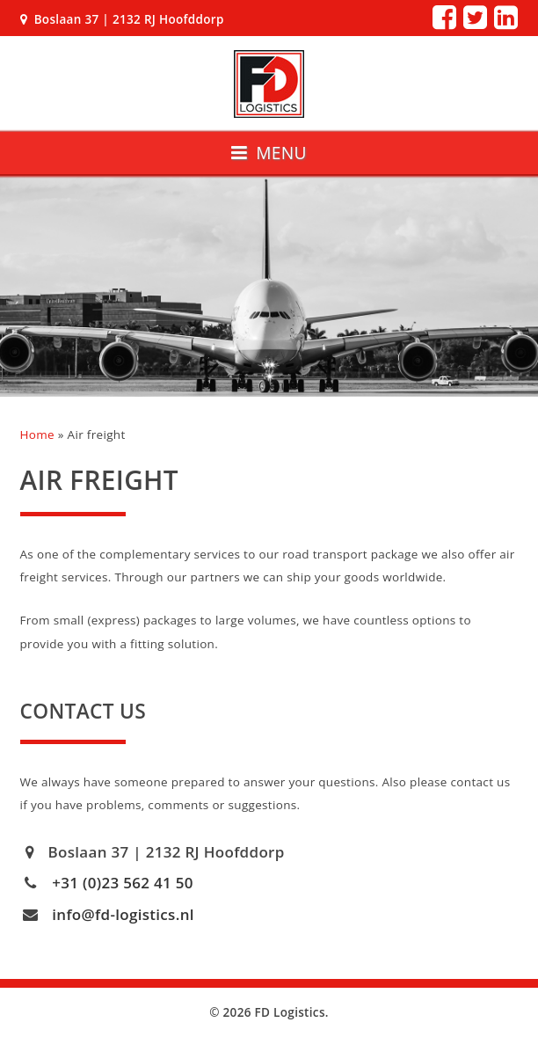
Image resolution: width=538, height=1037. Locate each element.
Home (37, 434)
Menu (269, 152)
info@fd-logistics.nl (123, 914)
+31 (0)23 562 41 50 (122, 883)
